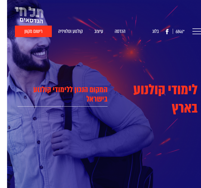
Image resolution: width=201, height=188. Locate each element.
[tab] (55, 94)
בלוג (148, 31)
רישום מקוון (26, 31)
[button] (188, 31)
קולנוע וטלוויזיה (63, 31)
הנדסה (113, 31)
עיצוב (91, 31)
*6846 (173, 32)
